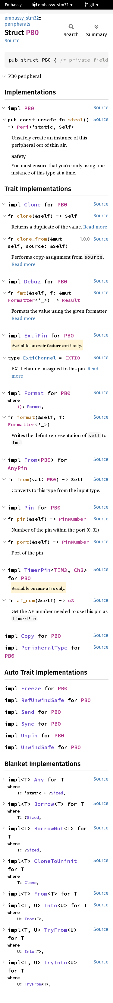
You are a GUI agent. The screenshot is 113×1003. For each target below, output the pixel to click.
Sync (27, 723)
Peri (23, 127)
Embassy (13, 5)
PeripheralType (44, 647)
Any (39, 779)
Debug (32, 281)
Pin (29, 507)
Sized (57, 793)
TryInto (55, 962)
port (23, 542)
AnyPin (17, 468)
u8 (71, 600)
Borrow (44, 803)
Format (34, 393)
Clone (32, 204)
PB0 (29, 108)
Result (71, 300)
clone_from (32, 239)
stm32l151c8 (19, 15)
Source (12, 40)
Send (27, 711)
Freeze (31, 688)
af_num (26, 600)
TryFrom (55, 929)
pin (21, 519)
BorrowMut (49, 828)
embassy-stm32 (51, 5)
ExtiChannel (39, 358)
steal (75, 120)
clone (24, 216)
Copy (27, 635)
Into (50, 905)
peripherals (17, 24)
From (30, 459)
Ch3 (79, 570)
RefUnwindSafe (42, 700)
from (23, 479)
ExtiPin (35, 335)
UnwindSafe (37, 747)
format (26, 417)
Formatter (21, 300)
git (90, 5)
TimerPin (37, 570)
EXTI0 (72, 358)
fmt (21, 293)
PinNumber (72, 519)
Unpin (29, 735)
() (19, 406)
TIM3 (60, 570)
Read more (95, 226)
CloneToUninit (55, 861)
